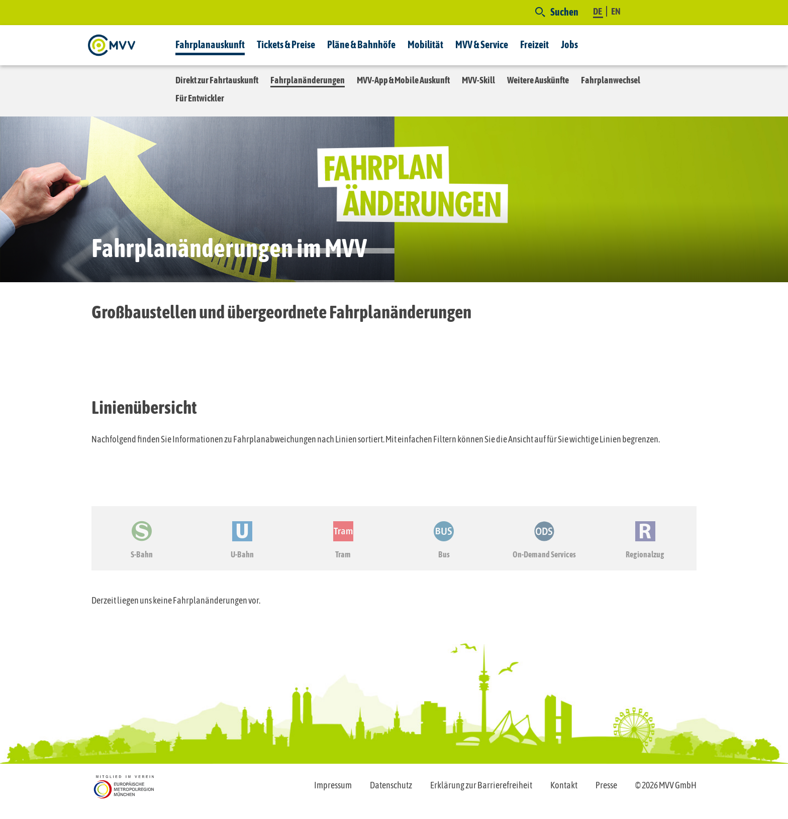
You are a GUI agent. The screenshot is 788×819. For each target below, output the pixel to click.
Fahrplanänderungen (307, 80)
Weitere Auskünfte (538, 80)
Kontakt (563, 785)
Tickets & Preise (286, 44)
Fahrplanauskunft (210, 44)
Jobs (569, 44)
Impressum (333, 785)
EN (616, 11)
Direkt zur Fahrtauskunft (216, 80)
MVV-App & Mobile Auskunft (403, 80)
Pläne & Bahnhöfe (361, 44)
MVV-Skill (478, 80)
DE (598, 11)
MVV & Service (481, 44)
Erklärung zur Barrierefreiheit (481, 785)
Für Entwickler (199, 98)
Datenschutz (391, 785)
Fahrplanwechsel (610, 80)
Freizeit (534, 44)
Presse (606, 785)
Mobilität (425, 44)
